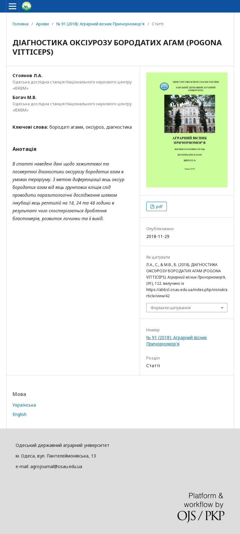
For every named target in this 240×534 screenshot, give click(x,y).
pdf (158, 206)
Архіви (42, 24)
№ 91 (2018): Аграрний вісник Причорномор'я (100, 24)
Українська (24, 405)
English (19, 414)
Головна (20, 24)
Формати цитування (171, 307)
